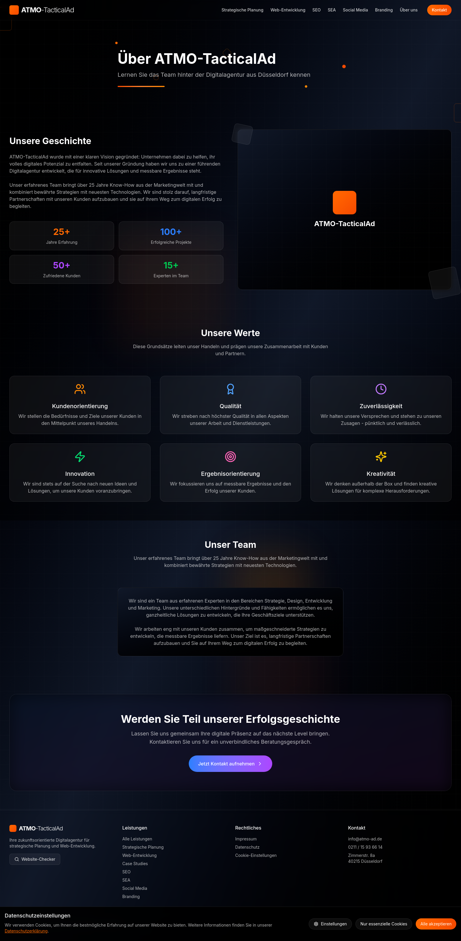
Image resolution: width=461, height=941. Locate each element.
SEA (332, 9)
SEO (317, 9)
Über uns (409, 9)
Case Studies (135, 863)
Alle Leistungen (137, 839)
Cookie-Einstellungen (256, 855)
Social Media (355, 9)
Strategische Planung (242, 9)
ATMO (47, 10)
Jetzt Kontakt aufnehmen (230, 765)
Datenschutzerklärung (26, 930)
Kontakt (439, 9)
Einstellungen (330, 923)
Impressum (246, 839)
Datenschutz (247, 847)
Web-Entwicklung (287, 9)
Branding (384, 9)
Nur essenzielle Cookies (383, 923)
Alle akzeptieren (436, 923)
